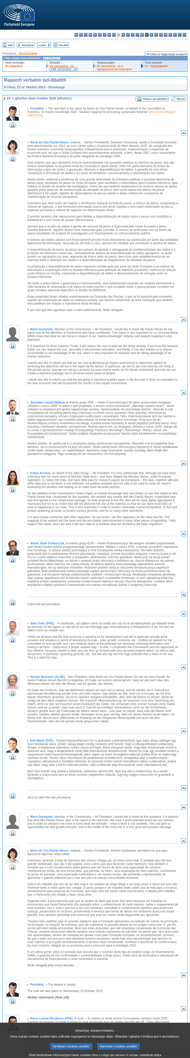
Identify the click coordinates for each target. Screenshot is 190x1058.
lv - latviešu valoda (133, 35)
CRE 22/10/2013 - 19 (64, 69)
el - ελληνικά (104, 35)
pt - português (161, 35)
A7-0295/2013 (14, 66)
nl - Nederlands (151, 35)
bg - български (76, 35)
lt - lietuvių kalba (137, 35)
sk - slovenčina (170, 35)
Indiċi (10, 45)
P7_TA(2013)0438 (156, 66)
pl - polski (156, 35)
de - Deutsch (95, 35)
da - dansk (90, 35)
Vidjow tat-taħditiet (155, 98)
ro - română (165, 35)
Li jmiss (42, 45)
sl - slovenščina (175, 35)
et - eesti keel (100, 35)
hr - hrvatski (123, 35)
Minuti (181, 98)
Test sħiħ (63, 45)
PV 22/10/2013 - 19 (61, 66)
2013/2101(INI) (28, 53)
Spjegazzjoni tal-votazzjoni (114, 69)
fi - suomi (180, 35)
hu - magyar (142, 35)
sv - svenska (184, 35)
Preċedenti (27, 45)
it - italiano (128, 35)
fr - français (114, 35)
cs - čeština (86, 35)
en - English (109, 35)
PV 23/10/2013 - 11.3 (110, 66)
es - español (81, 35)
